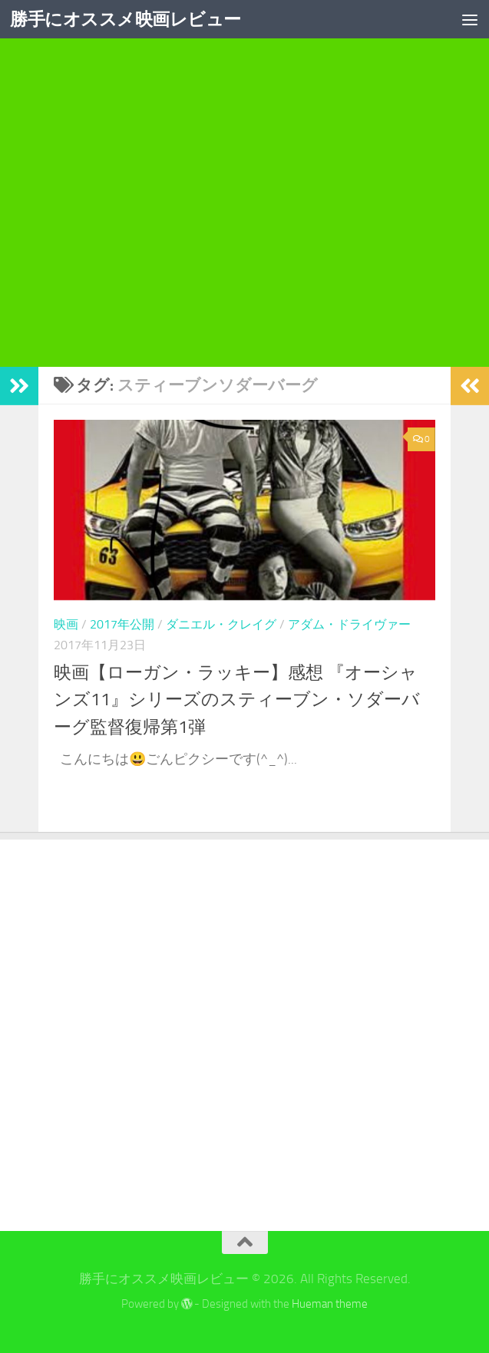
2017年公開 (122, 624)
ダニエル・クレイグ (221, 624)
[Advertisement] (244, 225)
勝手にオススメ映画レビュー (130, 19)
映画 (66, 624)
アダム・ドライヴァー (349, 624)
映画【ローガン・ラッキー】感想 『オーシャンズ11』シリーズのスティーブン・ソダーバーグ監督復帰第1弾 (244, 700)
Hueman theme (330, 1304)
